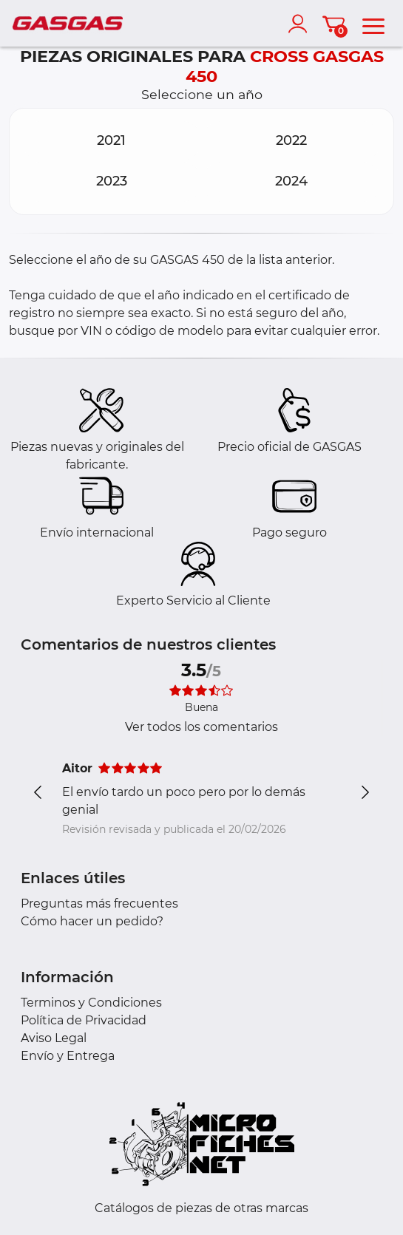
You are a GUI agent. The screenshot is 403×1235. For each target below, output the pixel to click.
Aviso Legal (54, 1038)
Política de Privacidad (83, 1020)
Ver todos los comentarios (201, 727)
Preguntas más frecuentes (99, 904)
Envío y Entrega (68, 1056)
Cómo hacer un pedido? (92, 921)
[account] (301, 24)
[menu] (373, 24)
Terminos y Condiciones (91, 1003)
